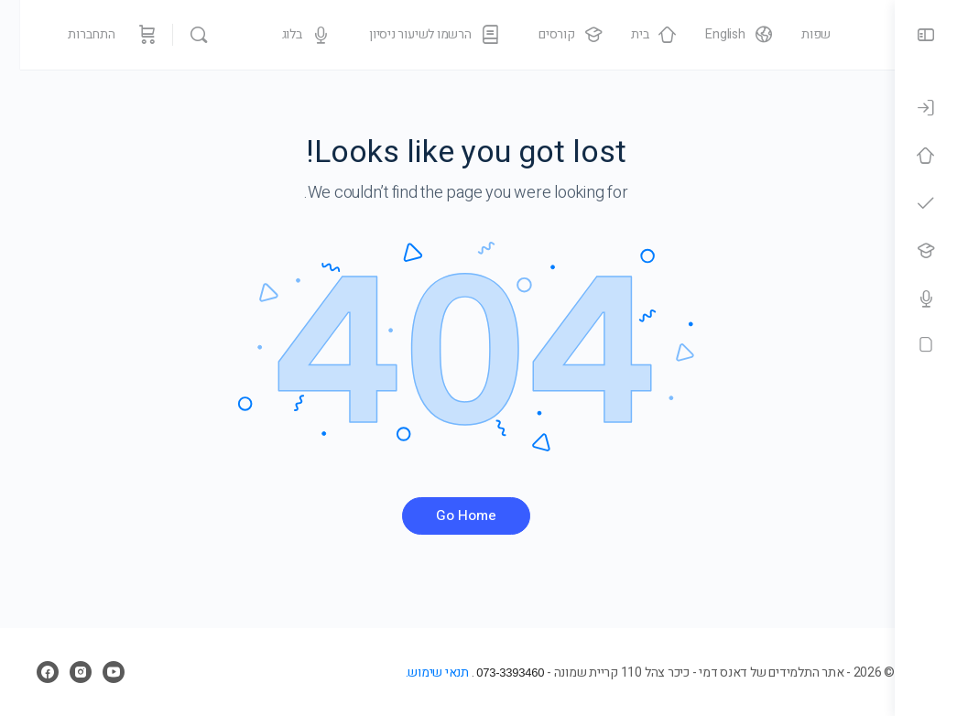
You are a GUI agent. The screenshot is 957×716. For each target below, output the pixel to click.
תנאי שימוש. (399, 672)
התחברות (71, 34)
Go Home (448, 515)
